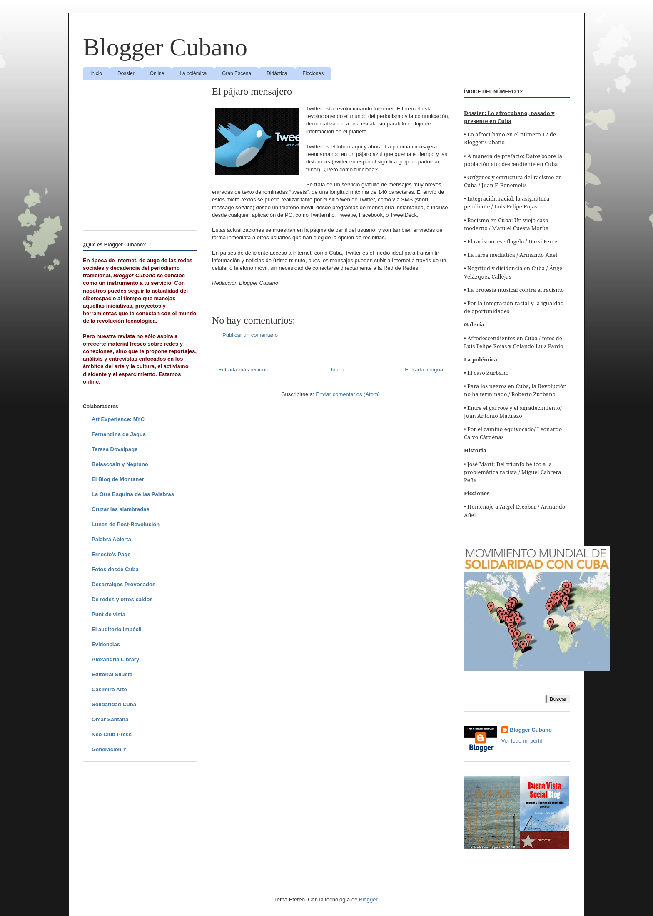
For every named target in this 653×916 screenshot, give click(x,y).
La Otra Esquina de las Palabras (133, 494)
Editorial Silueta (112, 674)
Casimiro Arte (109, 689)
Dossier (126, 73)
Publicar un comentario (250, 335)
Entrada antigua (424, 369)
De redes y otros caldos (122, 599)
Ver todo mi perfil (521, 741)
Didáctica (277, 73)
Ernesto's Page (111, 554)
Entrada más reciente (244, 369)
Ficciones (313, 73)
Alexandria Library (115, 659)
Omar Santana (110, 719)
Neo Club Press (112, 734)
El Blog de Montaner (118, 479)
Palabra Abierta (111, 539)
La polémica (193, 73)
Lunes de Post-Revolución (126, 524)
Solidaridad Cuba (114, 704)
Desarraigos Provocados (123, 584)
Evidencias (106, 644)
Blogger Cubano (165, 47)
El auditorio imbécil (117, 629)
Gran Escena (236, 73)
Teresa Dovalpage (114, 449)
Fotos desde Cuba (115, 569)
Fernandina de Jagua (119, 434)
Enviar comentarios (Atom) (348, 394)
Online (157, 73)
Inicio (96, 73)
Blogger (368, 899)
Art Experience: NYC (118, 419)
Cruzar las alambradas (121, 509)
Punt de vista (108, 614)
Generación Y (109, 749)
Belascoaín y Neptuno (120, 464)
